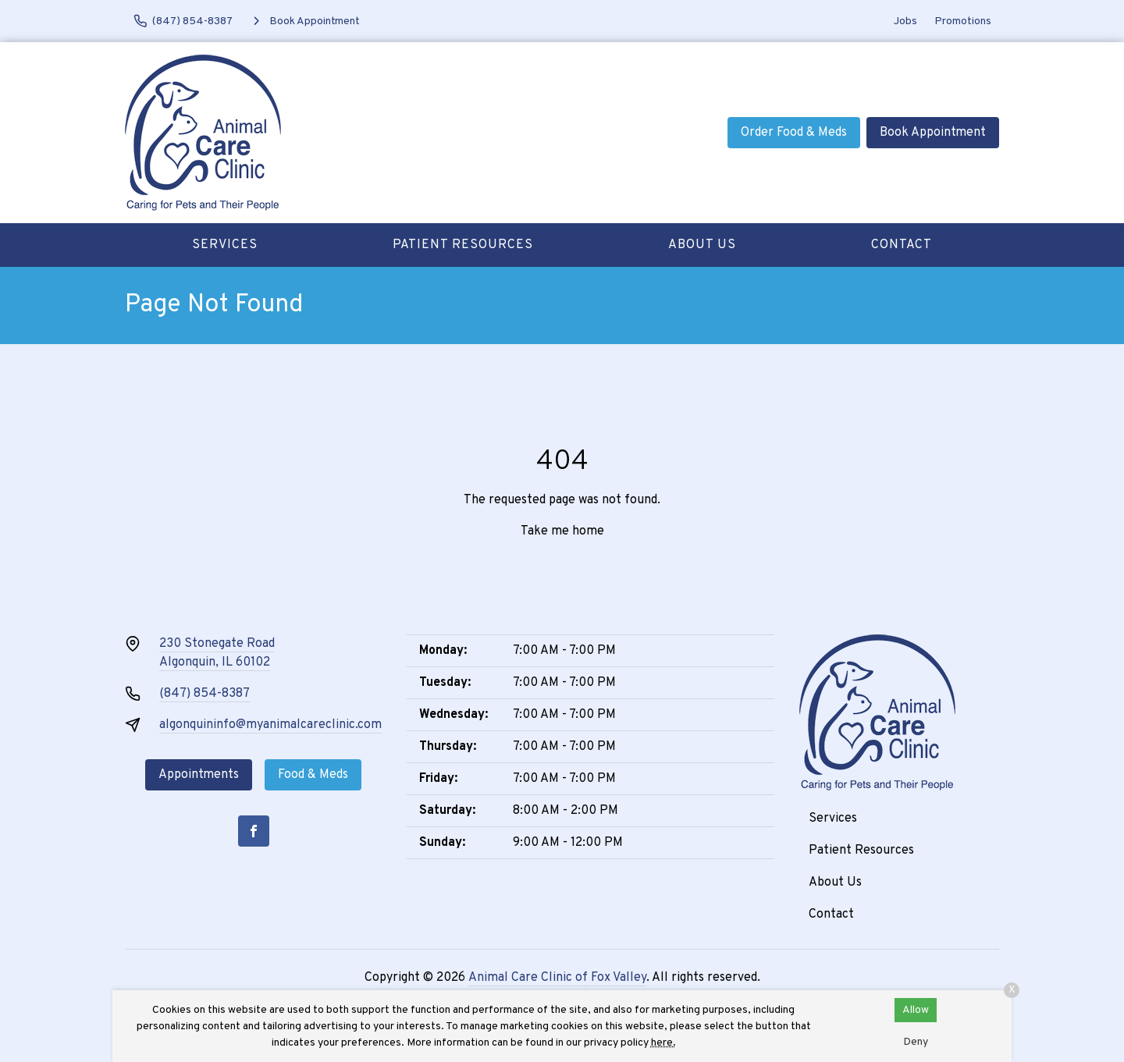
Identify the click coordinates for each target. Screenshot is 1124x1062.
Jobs (905, 21)
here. (663, 1043)
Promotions (962, 21)
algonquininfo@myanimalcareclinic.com (270, 725)
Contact (901, 245)
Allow (915, 1010)
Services (225, 245)
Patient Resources (463, 245)
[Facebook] (253, 831)
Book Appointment (933, 132)
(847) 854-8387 (204, 693)
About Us (702, 245)
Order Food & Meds (794, 132)
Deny (915, 1042)
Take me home (562, 531)
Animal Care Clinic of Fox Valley (557, 978)
